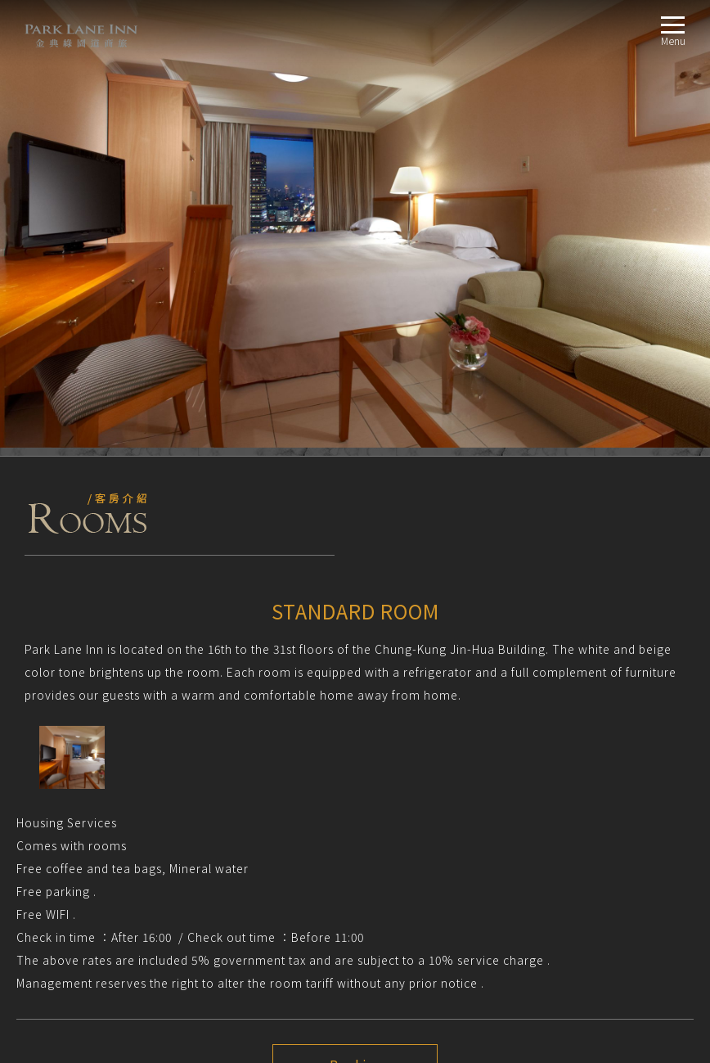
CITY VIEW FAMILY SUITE (96, 908)
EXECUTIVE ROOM (82, 888)
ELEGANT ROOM (79, 868)
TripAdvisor (32, 779)
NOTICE (42, 734)
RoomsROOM (47, 829)
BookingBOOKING (60, 947)
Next (355, 678)
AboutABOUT (48, 810)
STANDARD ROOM (83, 849)
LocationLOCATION (62, 927)
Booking (355, 618)
